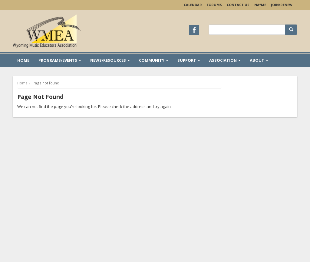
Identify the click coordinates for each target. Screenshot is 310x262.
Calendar (193, 4)
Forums (214, 4)
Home (23, 60)
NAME (260, 4)
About (259, 60)
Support (188, 60)
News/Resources (110, 60)
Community (153, 60)
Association (225, 60)
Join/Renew (281, 4)
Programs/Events (59, 60)
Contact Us (238, 4)
